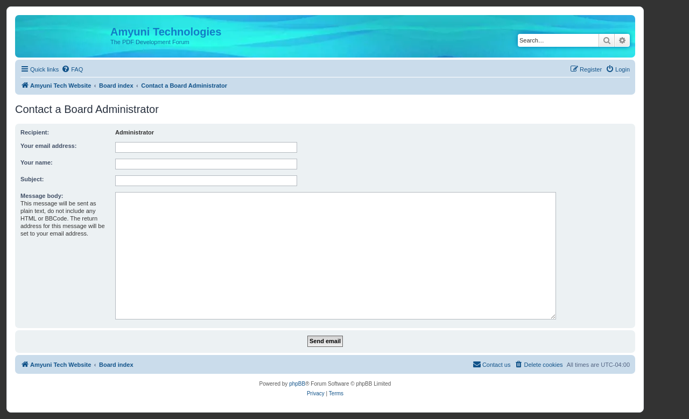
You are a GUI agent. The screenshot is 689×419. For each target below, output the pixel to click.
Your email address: (48, 146)
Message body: (41, 196)
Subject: (32, 179)
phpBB (297, 384)
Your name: (36, 162)
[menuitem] (72, 69)
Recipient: (34, 132)
